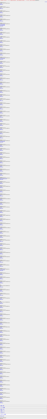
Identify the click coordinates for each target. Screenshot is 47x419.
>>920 (1, 290)
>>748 (1, 16)
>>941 (1, 298)
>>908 (1, 228)
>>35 (0, 195)
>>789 (1, 62)
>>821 (1, 124)
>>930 (1, 257)
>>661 (1, 83)
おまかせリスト (3, 412)
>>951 (1, 323)
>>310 (1, 302)
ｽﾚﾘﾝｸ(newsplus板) (2, 24)
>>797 (1, 87)
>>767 (1, 207)
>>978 (1, 360)
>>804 (1, 91)
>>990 (1, 389)
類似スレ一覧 (2, 409)
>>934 (1, 282)
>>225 (1, 33)
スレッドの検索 (3, 407)
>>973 (1, 352)
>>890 (1, 199)
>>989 (1, 385)
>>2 (0, 294)
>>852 (1, 145)
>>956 (1, 327)
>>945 (1, 331)
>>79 (0, 20)
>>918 (1, 253)
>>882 (1, 174)
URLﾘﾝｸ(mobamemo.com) (3, 178)
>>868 (1, 166)
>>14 (0, 79)
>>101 (1, 120)
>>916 (1, 236)
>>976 (1, 377)
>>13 (0, 108)
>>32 (0, 265)
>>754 (1, 29)
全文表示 (1, 4)
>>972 (1, 348)
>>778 (1, 50)
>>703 (1, 37)
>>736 (1, 3)
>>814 (1, 112)
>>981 (1, 381)
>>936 (1, 319)
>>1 (0, 240)
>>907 (1, 224)
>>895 (1, 203)
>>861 (1, 149)
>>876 (1, 170)
